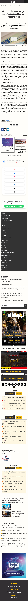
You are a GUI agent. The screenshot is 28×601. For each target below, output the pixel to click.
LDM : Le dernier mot (6, 228)
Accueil (2, 6)
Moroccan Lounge (6, 238)
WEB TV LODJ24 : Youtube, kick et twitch (14, 348)
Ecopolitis (4, 257)
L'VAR (2, 223)
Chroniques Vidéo (22, 154)
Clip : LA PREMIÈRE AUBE (12, 486)
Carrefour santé (5, 215)
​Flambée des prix (6, 285)
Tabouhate (4, 267)
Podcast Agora (19, 155)
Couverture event (6, 255)
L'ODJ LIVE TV (14, 598)
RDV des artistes (5, 240)
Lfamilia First (4, 262)
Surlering (4, 243)
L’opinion (7, 120)
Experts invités (13, 154)
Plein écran (22, 354)
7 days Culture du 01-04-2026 (15, 403)
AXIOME (3, 213)
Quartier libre (18, 154)
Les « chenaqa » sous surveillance (12, 300)
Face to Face (4, 218)
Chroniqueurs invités (7, 154)
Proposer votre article (14, 592)
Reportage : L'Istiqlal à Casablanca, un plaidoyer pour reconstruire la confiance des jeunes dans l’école (17, 514)
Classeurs (19, 393)
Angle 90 (3, 248)
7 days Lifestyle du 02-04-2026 (16, 400)
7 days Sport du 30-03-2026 (15, 409)
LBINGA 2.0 (3, 225)
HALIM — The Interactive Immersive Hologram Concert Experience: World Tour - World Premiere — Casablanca (13, 545)
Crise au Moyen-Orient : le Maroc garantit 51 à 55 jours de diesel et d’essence (12, 295)
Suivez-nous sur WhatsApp (14, 206)
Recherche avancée (6, 308)
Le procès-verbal (6, 233)
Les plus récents (10, 393)
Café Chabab (4, 250)
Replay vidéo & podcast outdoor (15, 6)
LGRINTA (3, 230)
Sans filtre (4, 265)
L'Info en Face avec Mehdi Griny (7, 149)
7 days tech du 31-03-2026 (14, 406)
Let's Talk (3, 235)
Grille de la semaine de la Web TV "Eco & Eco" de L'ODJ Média (20, 150)
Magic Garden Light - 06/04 (11, 531)
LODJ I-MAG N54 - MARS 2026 (15, 397)
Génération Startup (6, 220)
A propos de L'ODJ (14, 586)
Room (6, 6)
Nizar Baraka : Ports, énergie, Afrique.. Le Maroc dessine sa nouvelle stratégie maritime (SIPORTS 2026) (13, 501)
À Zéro (3, 245)
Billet (3, 154)
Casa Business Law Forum (7, 253)
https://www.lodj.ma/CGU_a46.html (14, 380)
